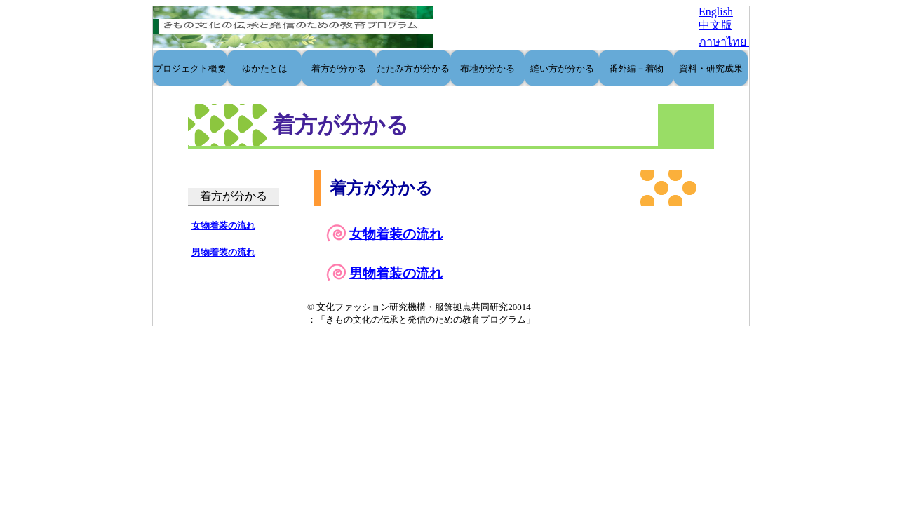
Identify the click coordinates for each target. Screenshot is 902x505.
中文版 (715, 25)
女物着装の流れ (396, 234)
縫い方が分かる (562, 68)
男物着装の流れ (396, 273)
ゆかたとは (265, 68)
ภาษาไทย (724, 42)
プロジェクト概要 (190, 68)
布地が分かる (487, 68)
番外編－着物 (636, 68)
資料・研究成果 (711, 68)
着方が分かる (338, 68)
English (716, 12)
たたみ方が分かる (413, 68)
